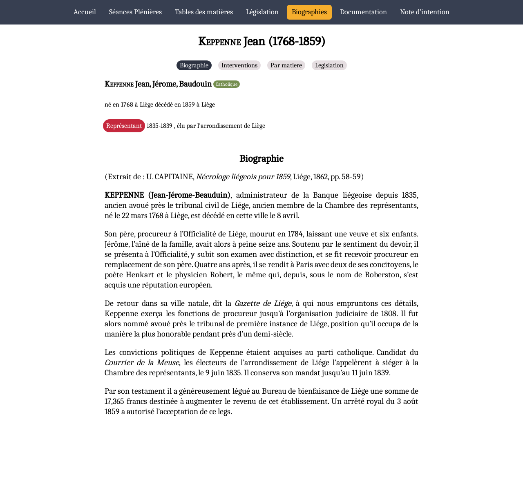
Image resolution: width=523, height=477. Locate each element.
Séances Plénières (135, 12)
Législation (262, 12)
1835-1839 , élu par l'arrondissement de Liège (185, 126)
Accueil (85, 12)
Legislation (329, 65)
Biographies (309, 12)
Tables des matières (204, 12)
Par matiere (286, 65)
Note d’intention (424, 12)
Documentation (363, 12)
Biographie (194, 65)
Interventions (239, 65)
